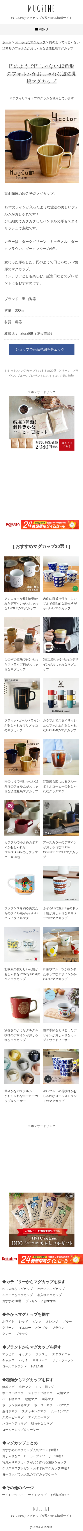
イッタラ (25, 1354)
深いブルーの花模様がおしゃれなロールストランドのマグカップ (60, 1096)
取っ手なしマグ (42, 1423)
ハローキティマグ (14, 1423)
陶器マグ (48, 1399)
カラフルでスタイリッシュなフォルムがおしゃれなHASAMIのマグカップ (60, 725)
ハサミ (23, 1360)
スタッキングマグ (34, 1411)
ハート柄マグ (11, 1399)
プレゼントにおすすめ (43, 375)
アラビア (8, 1354)
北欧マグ (25, 1387)
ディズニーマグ (38, 1417)
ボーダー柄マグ (13, 1393)
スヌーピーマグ (13, 1417)
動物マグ (31, 1399)
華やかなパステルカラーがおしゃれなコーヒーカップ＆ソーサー (21, 1096)
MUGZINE (41, 8)
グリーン (64, 370)
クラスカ (41, 1354)
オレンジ (52, 1321)
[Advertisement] (41, 484)
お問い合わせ (60, 1495)
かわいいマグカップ (51, 1289)
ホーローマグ (43, 1405)
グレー (6, 1333)
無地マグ (8, 1387)
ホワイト (8, 1321)
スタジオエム (61, 1354)
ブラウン (58, 1327)
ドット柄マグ (44, 1387)
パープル (41, 1327)
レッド (23, 1321)
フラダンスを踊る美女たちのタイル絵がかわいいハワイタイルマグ (21, 913)
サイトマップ (37, 1495)
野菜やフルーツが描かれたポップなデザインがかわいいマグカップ (60, 974)
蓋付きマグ (10, 1411)
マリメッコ (40, 1360)
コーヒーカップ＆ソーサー (20, 1429)
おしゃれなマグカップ (20, 370)
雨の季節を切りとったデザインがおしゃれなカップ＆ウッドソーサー (60, 1035)
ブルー (21, 375)
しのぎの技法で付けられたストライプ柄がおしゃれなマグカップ (21, 664)
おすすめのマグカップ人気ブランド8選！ (30, 1450)
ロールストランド (14, 1366)
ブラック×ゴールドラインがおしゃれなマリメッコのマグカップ (22, 725)
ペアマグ (63, 1405)
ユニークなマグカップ (17, 1295)
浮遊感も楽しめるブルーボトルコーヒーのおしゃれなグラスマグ (60, 786)
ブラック (22, 1333)
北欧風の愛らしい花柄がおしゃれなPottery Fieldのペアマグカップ (22, 974)
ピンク (37, 1321)
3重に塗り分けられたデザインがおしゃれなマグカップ (60, 664)
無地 (71, 375)
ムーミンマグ (60, 1411)
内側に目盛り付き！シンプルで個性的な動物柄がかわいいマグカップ (60, 603)
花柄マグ (63, 1393)
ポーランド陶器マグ (16, 1405)
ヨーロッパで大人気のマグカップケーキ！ (31, 1474)
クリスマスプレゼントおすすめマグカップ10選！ (36, 1468)
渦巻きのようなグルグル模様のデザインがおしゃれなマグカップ (21, 1035)
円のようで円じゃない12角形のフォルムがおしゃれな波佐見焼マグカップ (21, 786)
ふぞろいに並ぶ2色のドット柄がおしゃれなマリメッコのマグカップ (60, 913)
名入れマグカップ (49, 1295)
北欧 (63, 375)
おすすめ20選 (47, 370)
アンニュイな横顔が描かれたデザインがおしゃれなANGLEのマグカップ (21, 603)
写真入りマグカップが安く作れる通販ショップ (34, 1462)
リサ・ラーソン (63, 1360)
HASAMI (37, 1366)
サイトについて (13, 1495)
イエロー (25, 1327)
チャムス (8, 1360)
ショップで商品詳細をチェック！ (41, 349)
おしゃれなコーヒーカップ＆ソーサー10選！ (33, 1456)
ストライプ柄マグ (40, 1393)
